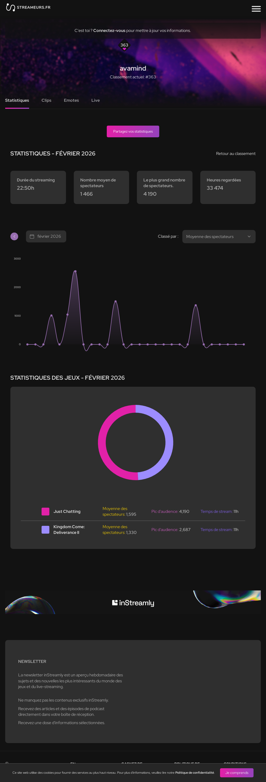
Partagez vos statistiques (133, 131)
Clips (46, 100)
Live (95, 100)
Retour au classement (236, 153)
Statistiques (17, 100)
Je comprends (236, 772)
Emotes (71, 100)
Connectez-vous (109, 30)
